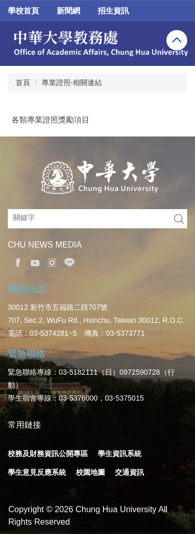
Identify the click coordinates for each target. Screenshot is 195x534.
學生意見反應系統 (37, 472)
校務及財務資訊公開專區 (48, 453)
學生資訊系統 (119, 453)
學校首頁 (23, 10)
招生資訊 (113, 10)
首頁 (23, 82)
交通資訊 (129, 472)
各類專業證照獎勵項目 (50, 119)
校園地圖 (90, 472)
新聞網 (68, 10)
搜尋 (179, 218)
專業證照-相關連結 (72, 82)
